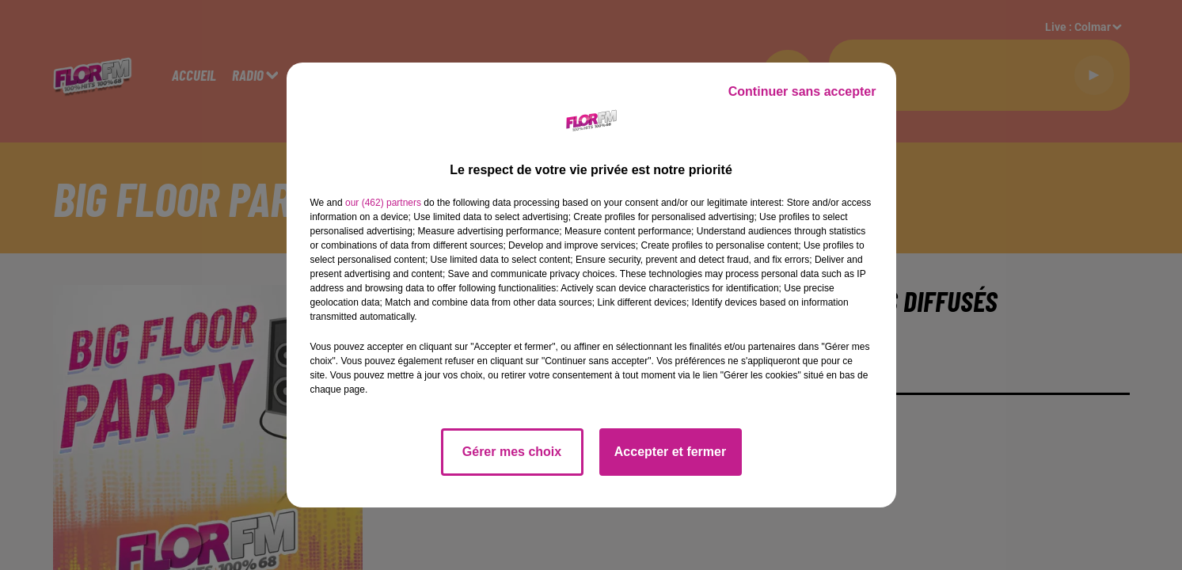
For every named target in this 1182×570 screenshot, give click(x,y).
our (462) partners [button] (383, 202)
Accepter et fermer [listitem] (670, 451)
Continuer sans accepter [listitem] (802, 91)
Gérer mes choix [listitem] (511, 451)
